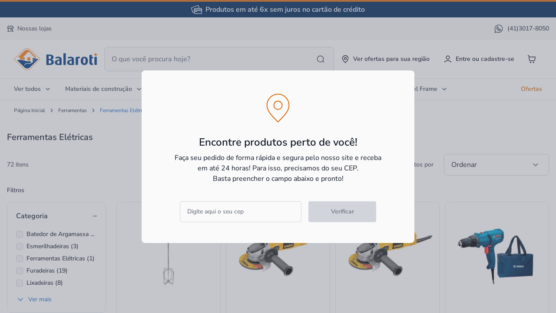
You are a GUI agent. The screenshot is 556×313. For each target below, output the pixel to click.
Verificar (342, 211)
